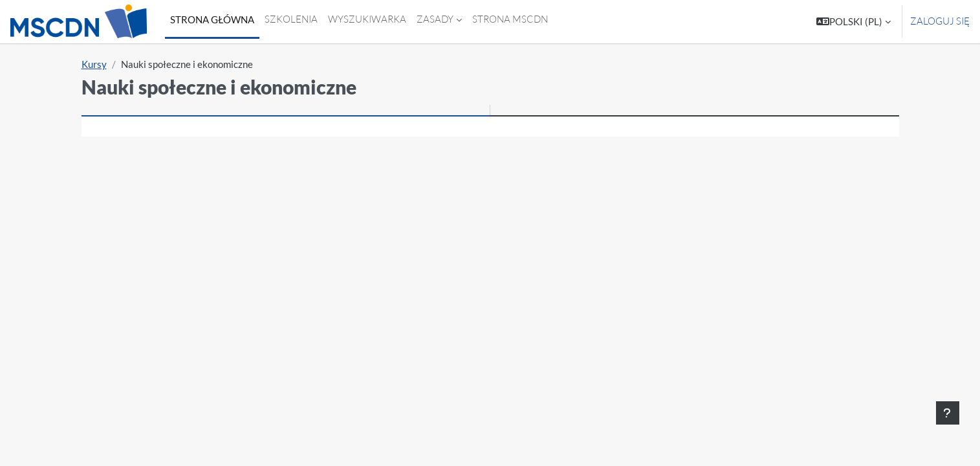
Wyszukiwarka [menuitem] (367, 19)
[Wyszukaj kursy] (486, 157)
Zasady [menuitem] (435, 19)
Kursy (94, 64)
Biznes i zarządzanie (172, 215)
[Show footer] (947, 413)
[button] (853, 21)
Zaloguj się (940, 21)
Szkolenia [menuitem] (291, 19)
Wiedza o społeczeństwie (187, 236)
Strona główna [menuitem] (212, 19)
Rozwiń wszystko (841, 195)
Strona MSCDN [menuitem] (510, 19)
